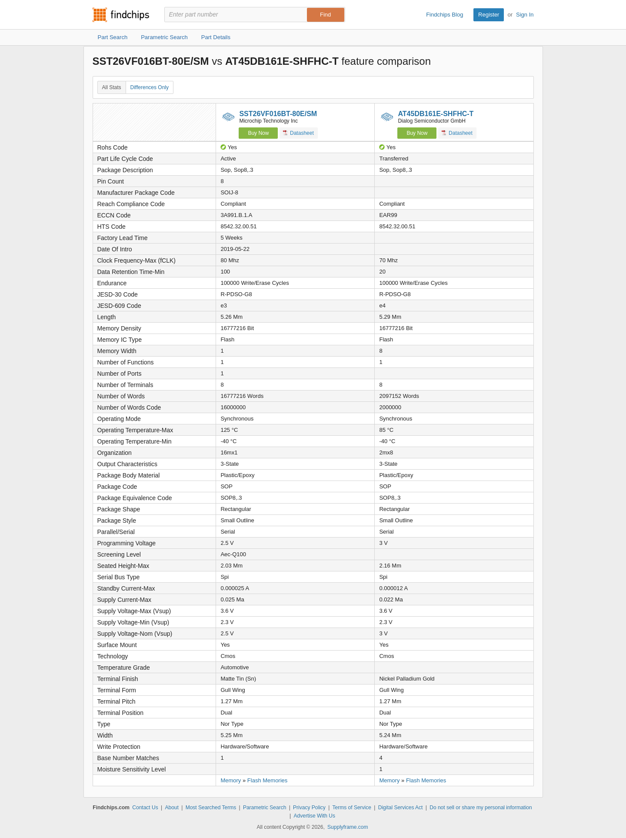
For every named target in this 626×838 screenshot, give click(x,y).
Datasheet (298, 133)
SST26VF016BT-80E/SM (278, 113)
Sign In (524, 14)
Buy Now (258, 133)
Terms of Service (352, 808)
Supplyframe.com (347, 827)
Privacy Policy (309, 808)
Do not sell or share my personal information (481, 808)
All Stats (111, 87)
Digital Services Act (400, 808)
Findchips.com (121, 14)
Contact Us (145, 808)
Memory (230, 780)
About (171, 808)
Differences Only (149, 87)
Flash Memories (267, 780)
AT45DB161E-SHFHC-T (435, 113)
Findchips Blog (444, 14)
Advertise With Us (314, 816)
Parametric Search (264, 808)
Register (488, 14)
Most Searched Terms (211, 808)
